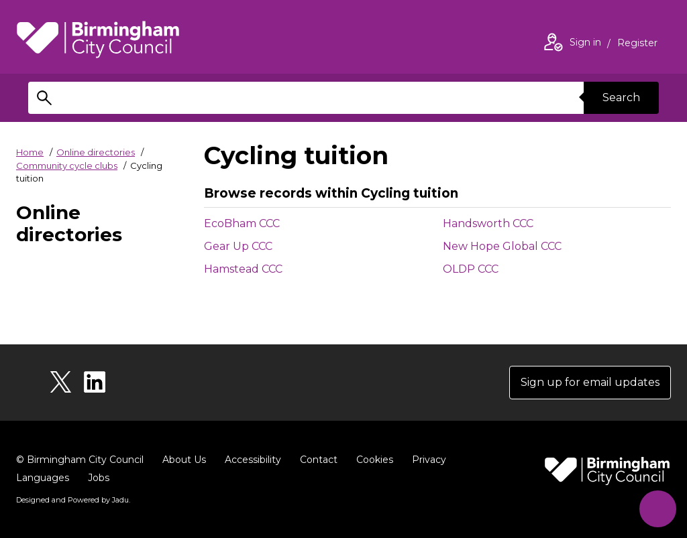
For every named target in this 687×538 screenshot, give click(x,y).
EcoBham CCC (242, 223)
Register (637, 44)
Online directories (95, 152)
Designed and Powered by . (73, 500)
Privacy (429, 460)
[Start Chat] (657, 508)
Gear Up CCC (238, 246)
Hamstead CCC (243, 269)
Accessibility (253, 460)
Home (30, 152)
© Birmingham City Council (80, 460)
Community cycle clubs (66, 165)
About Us (184, 460)
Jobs (98, 478)
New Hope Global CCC (502, 246)
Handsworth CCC (488, 223)
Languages (42, 478)
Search (621, 97)
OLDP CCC (470, 269)
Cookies (374, 460)
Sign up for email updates (590, 382)
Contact (318, 460)
